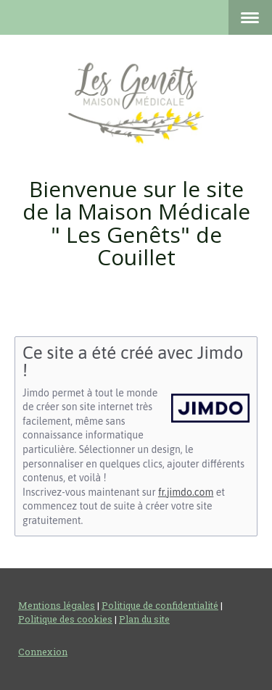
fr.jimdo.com (185, 492)
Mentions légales (56, 605)
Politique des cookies (65, 619)
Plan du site (144, 619)
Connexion (42, 651)
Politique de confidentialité (160, 605)
